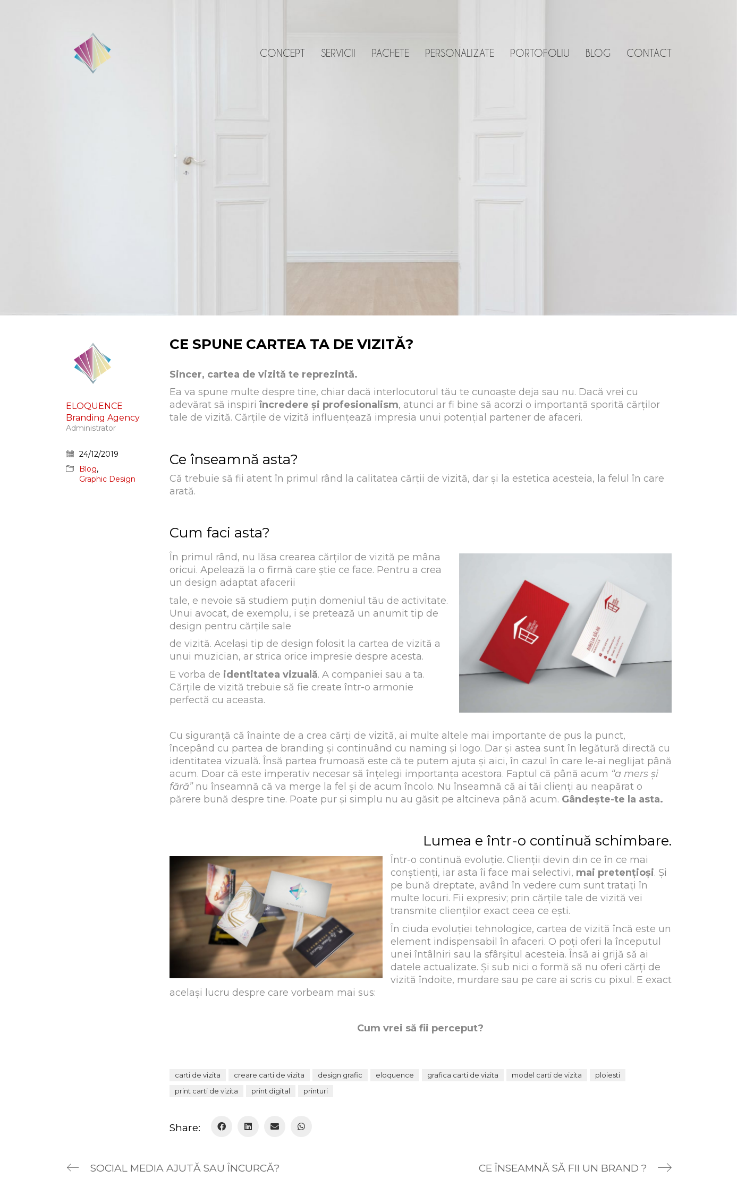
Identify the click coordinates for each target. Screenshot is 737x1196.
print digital (270, 1091)
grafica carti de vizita (462, 1075)
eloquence (395, 1075)
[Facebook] (221, 1126)
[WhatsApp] (301, 1126)
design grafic (340, 1075)
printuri (315, 1091)
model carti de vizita (547, 1075)
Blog (88, 469)
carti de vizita (198, 1075)
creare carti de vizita (269, 1075)
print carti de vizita (206, 1091)
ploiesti (607, 1075)
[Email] (274, 1126)
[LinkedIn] (248, 1126)
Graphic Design (107, 479)
